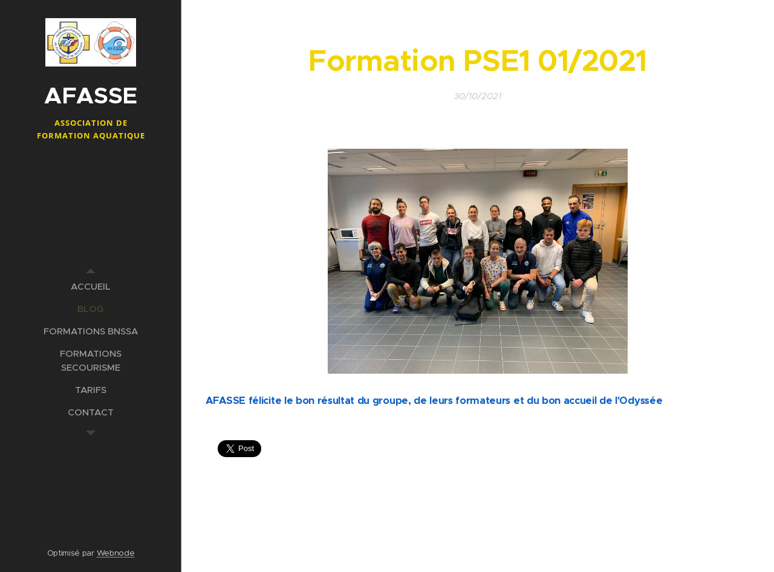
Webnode (116, 553)
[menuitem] (91, 286)
